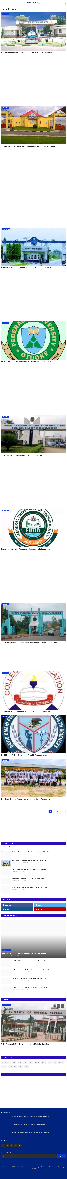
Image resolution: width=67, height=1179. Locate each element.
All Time (55, 847)
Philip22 (14, 854)
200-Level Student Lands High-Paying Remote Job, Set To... (29, 869)
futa (15, 1066)
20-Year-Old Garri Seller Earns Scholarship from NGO (28, 878)
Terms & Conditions (33, 1172)
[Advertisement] (33, 67)
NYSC (30, 1062)
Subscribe (61, 1156)
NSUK (10, 1066)
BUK (14, 1062)
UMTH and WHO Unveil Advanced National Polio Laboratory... (30, 961)
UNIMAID (44, 1062)
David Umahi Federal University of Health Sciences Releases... (26, 755)
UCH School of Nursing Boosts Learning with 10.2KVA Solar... (30, 987)
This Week (12, 847)
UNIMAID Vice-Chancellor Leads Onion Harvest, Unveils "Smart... (31, 970)
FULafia (4, 1066)
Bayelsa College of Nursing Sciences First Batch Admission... (26, 799)
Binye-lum (14, 871)
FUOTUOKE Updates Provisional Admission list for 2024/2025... (27, 361)
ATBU (20, 1066)
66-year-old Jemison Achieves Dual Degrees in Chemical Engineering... (31, 1116)
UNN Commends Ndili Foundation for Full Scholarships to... (25, 1044)
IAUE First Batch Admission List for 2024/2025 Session (23, 455)
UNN (54, 1062)
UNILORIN (61, 1062)
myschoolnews (6, 1062)
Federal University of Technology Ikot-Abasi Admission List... (26, 549)
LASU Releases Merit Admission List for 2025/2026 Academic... (27, 53)
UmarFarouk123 (16, 862)
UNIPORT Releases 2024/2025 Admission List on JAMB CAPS (26, 268)
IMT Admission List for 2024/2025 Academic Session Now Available (29, 643)
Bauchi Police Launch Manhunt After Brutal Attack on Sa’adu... (30, 978)
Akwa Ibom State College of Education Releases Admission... (26, 712)
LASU (25, 1062)
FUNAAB (37, 1062)
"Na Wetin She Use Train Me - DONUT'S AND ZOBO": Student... (28, 1124)
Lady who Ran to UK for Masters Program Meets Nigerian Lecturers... (30, 1132)
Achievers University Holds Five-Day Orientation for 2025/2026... (31, 852)
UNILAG (20, 1062)
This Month (33, 847)
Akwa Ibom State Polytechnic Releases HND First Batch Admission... (29, 146)
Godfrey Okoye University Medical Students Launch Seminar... (30, 887)
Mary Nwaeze (15, 889)
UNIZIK (26, 1066)
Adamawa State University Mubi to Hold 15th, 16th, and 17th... (29, 860)
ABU (50, 1062)
